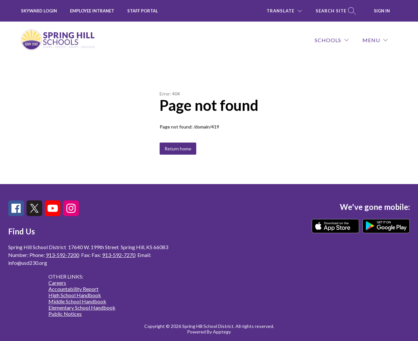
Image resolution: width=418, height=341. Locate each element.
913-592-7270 (118, 255)
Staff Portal (142, 10)
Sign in (382, 10)
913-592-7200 (62, 255)
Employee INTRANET (92, 10)
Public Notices (65, 314)
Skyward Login (39, 10)
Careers (57, 283)
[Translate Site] (284, 11)
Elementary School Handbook (81, 307)
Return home (178, 148)
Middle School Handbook (77, 301)
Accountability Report (73, 289)
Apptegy (222, 331)
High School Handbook (74, 295)
